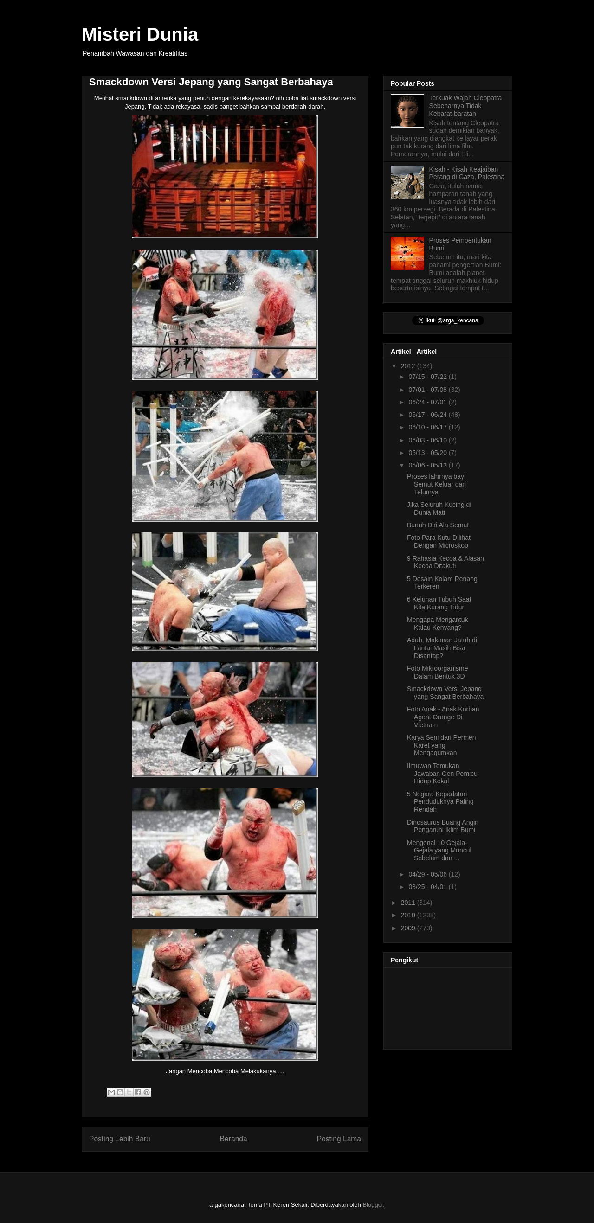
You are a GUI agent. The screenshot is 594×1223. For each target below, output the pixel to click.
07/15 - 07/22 (428, 376)
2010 (409, 915)
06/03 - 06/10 (428, 440)
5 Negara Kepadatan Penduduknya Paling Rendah (440, 801)
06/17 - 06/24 (428, 414)
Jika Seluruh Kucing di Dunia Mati (439, 508)
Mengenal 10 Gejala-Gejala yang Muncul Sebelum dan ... (439, 850)
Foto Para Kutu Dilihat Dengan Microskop (439, 541)
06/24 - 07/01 (428, 402)
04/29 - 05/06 (428, 874)
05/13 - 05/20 (428, 452)
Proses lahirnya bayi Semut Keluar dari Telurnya (436, 484)
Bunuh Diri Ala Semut (438, 525)
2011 (409, 902)
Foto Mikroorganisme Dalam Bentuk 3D (437, 672)
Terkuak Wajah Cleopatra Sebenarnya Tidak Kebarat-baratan (465, 105)
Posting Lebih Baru (119, 1139)
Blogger (372, 1204)
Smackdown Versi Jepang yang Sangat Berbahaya (445, 692)
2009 (409, 928)
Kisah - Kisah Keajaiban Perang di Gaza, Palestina (467, 173)
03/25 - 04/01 (428, 886)
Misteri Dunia (140, 34)
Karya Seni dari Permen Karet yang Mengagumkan (441, 745)
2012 (409, 366)
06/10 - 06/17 (428, 427)
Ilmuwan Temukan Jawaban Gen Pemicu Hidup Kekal (442, 773)
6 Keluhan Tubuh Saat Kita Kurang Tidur (439, 603)
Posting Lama (339, 1139)
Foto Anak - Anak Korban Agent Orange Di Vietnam (443, 717)
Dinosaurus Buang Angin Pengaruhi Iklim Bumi (442, 826)
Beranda (233, 1139)
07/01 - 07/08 (428, 389)
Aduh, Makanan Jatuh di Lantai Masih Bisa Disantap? (442, 648)
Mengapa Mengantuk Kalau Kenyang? (437, 623)
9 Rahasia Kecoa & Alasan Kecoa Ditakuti (445, 562)
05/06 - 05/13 (428, 465)
